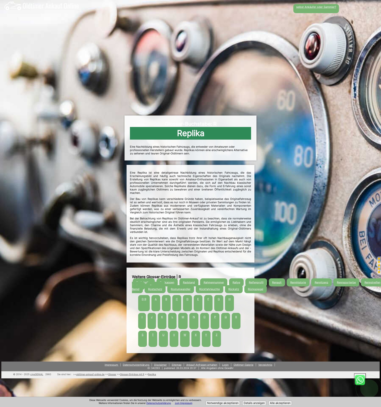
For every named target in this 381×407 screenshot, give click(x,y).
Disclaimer (160, 364)
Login (225, 364)
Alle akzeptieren (280, 403)
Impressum (112, 364)
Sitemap (176, 364)
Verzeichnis (265, 364)
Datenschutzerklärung (158, 403)
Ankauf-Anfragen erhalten (201, 364)
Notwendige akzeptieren (222, 403)
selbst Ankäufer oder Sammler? (316, 7)
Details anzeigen (254, 403)
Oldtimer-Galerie (243, 364)
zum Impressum (183, 403)
